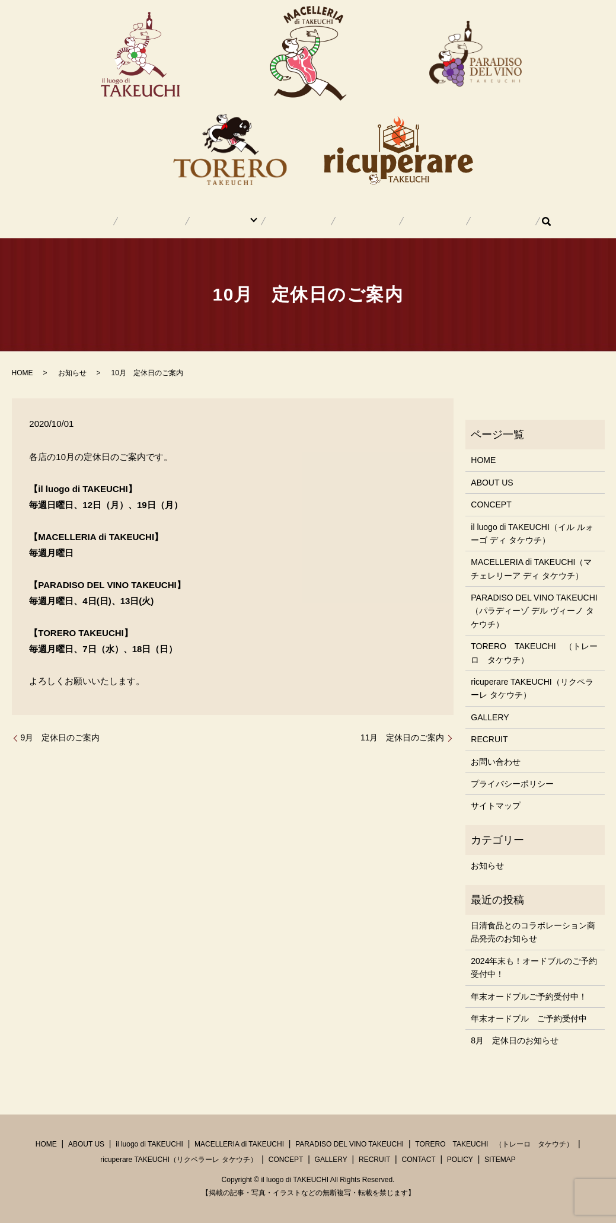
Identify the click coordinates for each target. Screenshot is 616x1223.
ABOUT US (180, 221)
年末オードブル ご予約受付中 (529, 1018)
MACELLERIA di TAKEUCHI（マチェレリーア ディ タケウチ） (531, 568)
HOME (132, 221)
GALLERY (355, 221)
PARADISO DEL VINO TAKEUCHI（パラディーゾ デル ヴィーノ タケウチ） (534, 611)
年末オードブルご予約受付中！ (529, 996)
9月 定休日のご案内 (60, 737)
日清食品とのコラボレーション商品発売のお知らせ (533, 932)
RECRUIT (406, 221)
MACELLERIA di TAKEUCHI (239, 1144)
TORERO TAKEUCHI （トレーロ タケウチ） (534, 652)
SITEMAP (500, 1159)
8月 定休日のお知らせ (514, 1040)
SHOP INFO (237, 221)
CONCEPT (302, 221)
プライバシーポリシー (512, 783)
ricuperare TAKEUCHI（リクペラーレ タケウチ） (532, 688)
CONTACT (458, 221)
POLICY (460, 1159)
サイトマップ (496, 805)
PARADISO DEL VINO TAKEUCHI (349, 1144)
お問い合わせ (496, 762)
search (494, 221)
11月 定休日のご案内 (402, 737)
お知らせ (72, 373)
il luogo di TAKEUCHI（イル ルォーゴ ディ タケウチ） (532, 533)
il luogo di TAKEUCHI (149, 1144)
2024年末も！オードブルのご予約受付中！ (534, 967)
